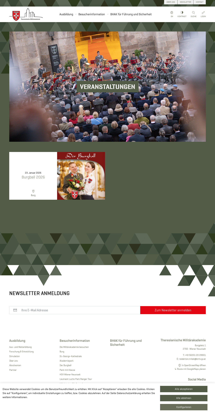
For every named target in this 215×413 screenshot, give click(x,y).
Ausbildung (66, 14)
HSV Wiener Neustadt (70, 374)
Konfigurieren (183, 407)
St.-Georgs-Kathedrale (71, 356)
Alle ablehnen (183, 398)
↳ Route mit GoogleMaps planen (190, 369)
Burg (62, 351)
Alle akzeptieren (183, 389)
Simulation (14, 356)
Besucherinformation (91, 14)
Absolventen (15, 365)
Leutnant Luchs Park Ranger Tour (76, 379)
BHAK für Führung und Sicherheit (131, 14)
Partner (13, 370)
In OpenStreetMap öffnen (194, 365)
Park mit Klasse (67, 370)
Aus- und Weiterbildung (20, 347)
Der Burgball (65, 365)
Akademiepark (67, 360)
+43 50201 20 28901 (195, 355)
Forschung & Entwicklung (21, 351)
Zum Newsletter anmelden (173, 310)
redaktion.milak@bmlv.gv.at (192, 359)
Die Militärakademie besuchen (74, 347)
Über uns (13, 360)
